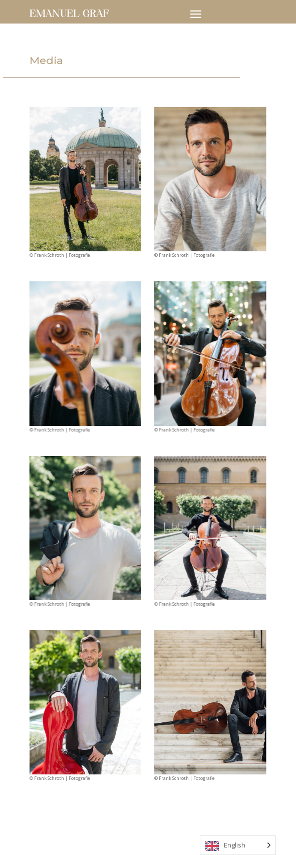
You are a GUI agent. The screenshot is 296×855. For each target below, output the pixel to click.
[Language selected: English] (238, 845)
